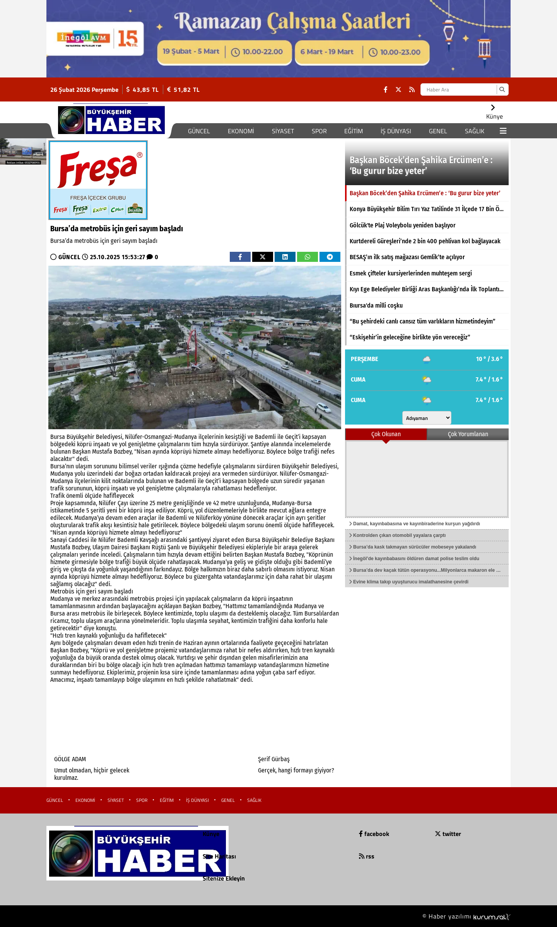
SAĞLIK (474, 131)
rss (366, 856)
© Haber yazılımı (466, 916)
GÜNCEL (199, 131)
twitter (448, 833)
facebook (374, 833)
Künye (211, 833)
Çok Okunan (386, 434)
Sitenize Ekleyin (224, 878)
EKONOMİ (241, 131)
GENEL (438, 131)
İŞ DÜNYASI (396, 131)
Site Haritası (219, 856)
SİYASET (283, 131)
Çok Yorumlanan (468, 434)
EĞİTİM (353, 131)
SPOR (319, 131)
